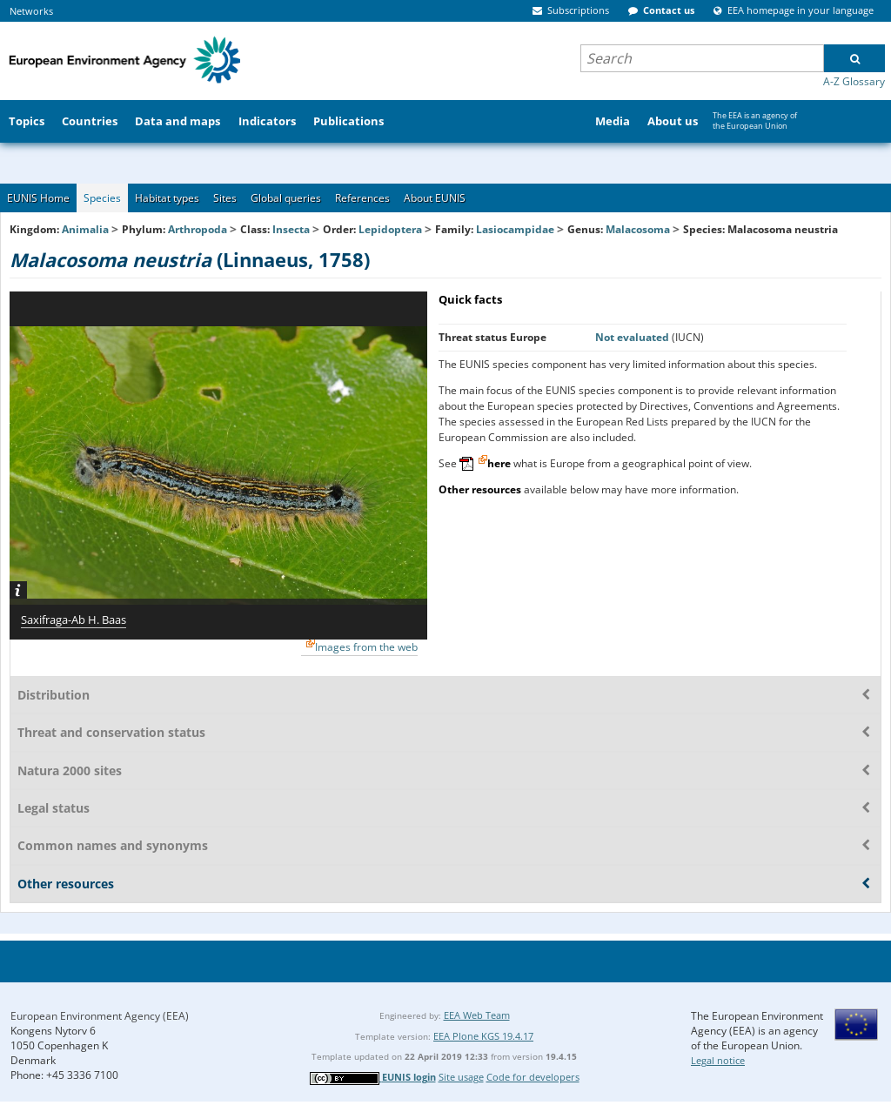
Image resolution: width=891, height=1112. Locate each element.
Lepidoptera (390, 229)
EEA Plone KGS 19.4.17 (483, 1035)
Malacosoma (639, 229)
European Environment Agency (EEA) (99, 1015)
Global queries (286, 198)
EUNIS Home (38, 198)
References (362, 198)
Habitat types (167, 198)
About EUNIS (435, 198)
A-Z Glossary (854, 81)
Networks (31, 10)
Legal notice (718, 1060)
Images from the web (366, 647)
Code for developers (532, 1076)
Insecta (291, 229)
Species (102, 198)
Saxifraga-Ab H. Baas (73, 619)
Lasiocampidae (515, 229)
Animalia (85, 229)
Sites (225, 198)
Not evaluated (633, 337)
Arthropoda (197, 229)
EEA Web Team (477, 1015)
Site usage (461, 1076)
